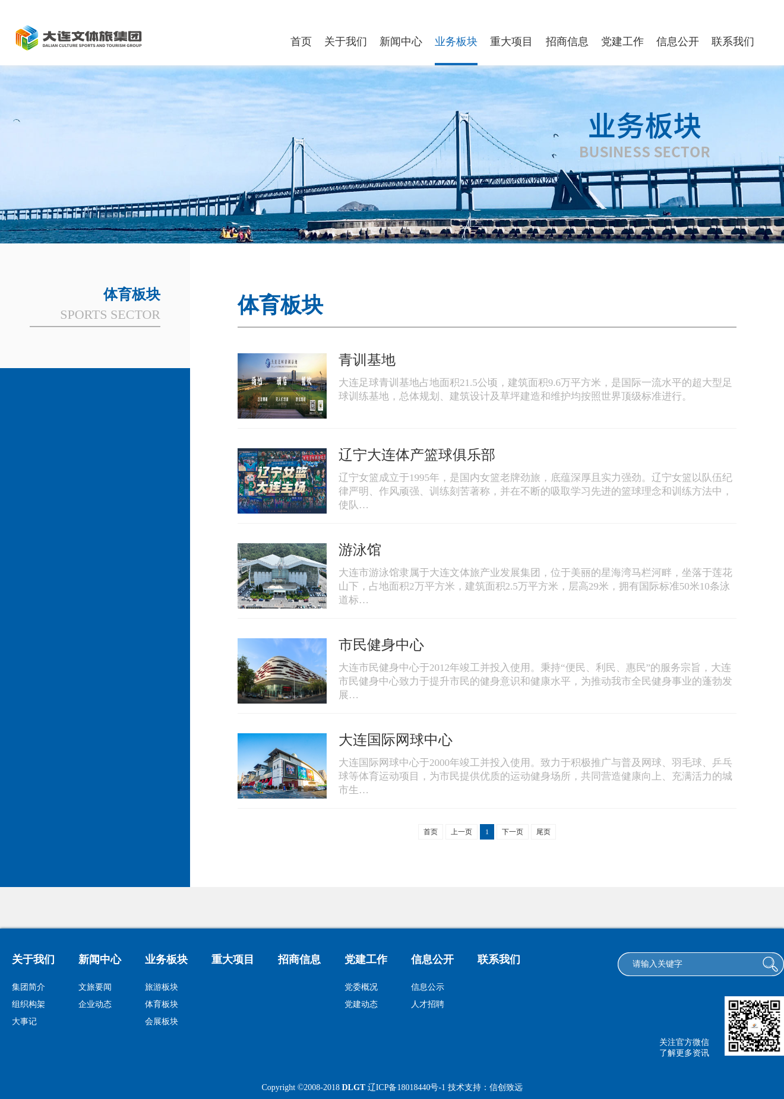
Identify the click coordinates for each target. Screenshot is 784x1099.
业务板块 (456, 41)
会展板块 (161, 1021)
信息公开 (677, 41)
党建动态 (361, 1004)
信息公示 (427, 987)
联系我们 (733, 41)
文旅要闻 (95, 987)
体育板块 (161, 1004)
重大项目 (511, 41)
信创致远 (506, 1087)
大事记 (24, 1021)
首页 (301, 41)
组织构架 (28, 1004)
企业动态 (95, 1004)
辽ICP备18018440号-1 (406, 1087)
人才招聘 (427, 1004)
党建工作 (622, 41)
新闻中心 (401, 41)
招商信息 (567, 41)
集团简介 (28, 987)
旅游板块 (161, 987)
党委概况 (361, 987)
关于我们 (345, 41)
